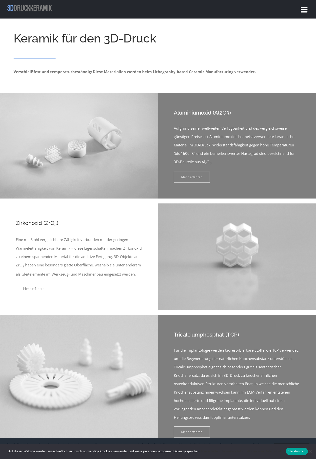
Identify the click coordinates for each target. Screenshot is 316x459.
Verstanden (296, 451)
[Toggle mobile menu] (305, 10)
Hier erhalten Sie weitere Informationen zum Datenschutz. (242, 451)
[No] (309, 451)
